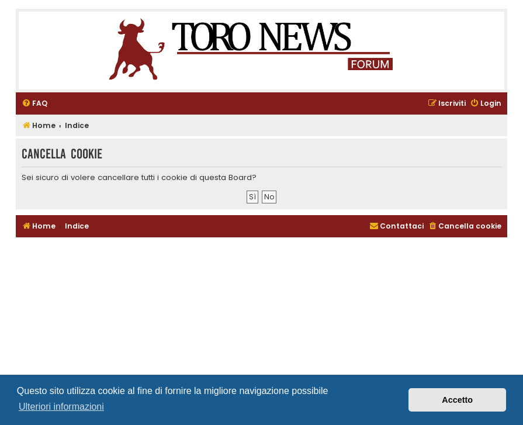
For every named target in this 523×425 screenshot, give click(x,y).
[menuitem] (34, 104)
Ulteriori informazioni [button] (61, 407)
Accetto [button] (457, 400)
